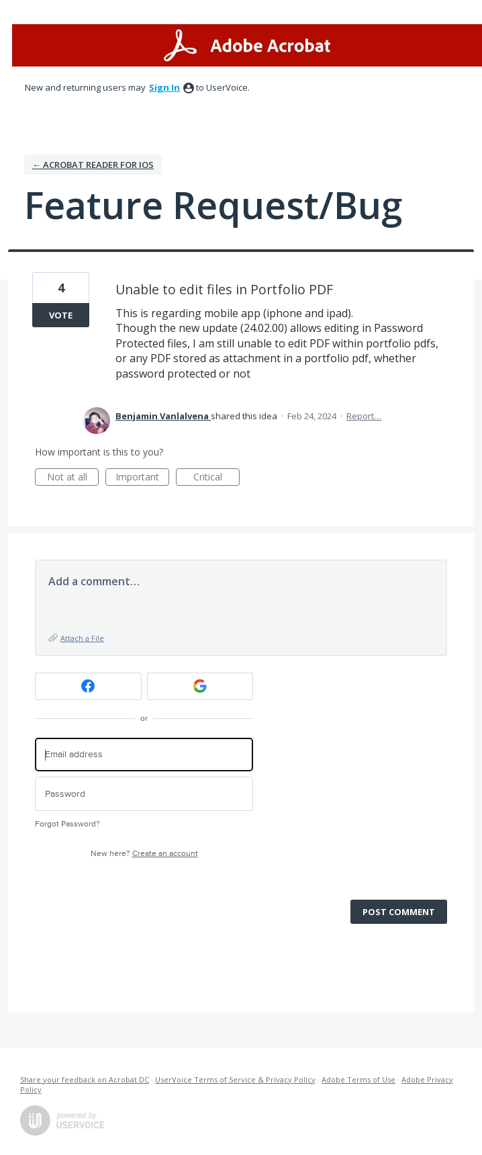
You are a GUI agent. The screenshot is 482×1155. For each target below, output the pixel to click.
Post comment (399, 912)
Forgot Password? (67, 824)
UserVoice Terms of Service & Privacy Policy (235, 1079)
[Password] (144, 794)
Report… (363, 416)
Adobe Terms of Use (358, 1079)
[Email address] (144, 755)
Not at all (73, 478)
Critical (216, 478)
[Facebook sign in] (88, 686)
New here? (144, 854)
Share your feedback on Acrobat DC (84, 1079)
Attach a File (82, 638)
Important (142, 478)
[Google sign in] (200, 686)
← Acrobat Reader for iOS (93, 165)
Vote (61, 315)
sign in (164, 87)
